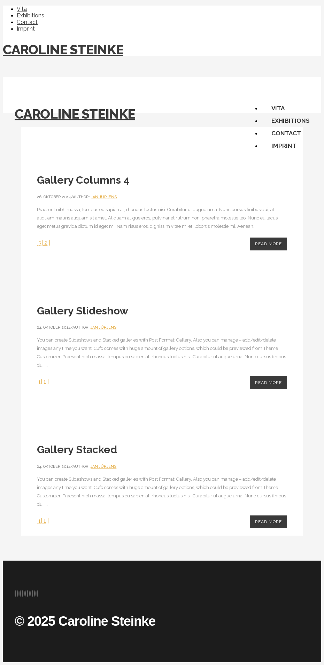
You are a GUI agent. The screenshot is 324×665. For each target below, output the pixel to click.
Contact (27, 22)
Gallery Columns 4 (83, 180)
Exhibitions (30, 15)
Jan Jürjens (104, 197)
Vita (22, 9)
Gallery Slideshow (82, 311)
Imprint (26, 28)
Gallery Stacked (77, 449)
